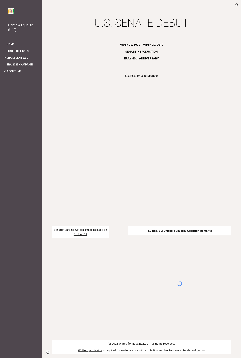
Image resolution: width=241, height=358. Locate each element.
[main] (141, 23)
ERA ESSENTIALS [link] (17, 57)
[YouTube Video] (141, 153)
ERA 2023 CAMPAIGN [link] (20, 64)
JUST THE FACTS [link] (18, 51)
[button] (237, 5)
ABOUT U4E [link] (14, 71)
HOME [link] (10, 44)
